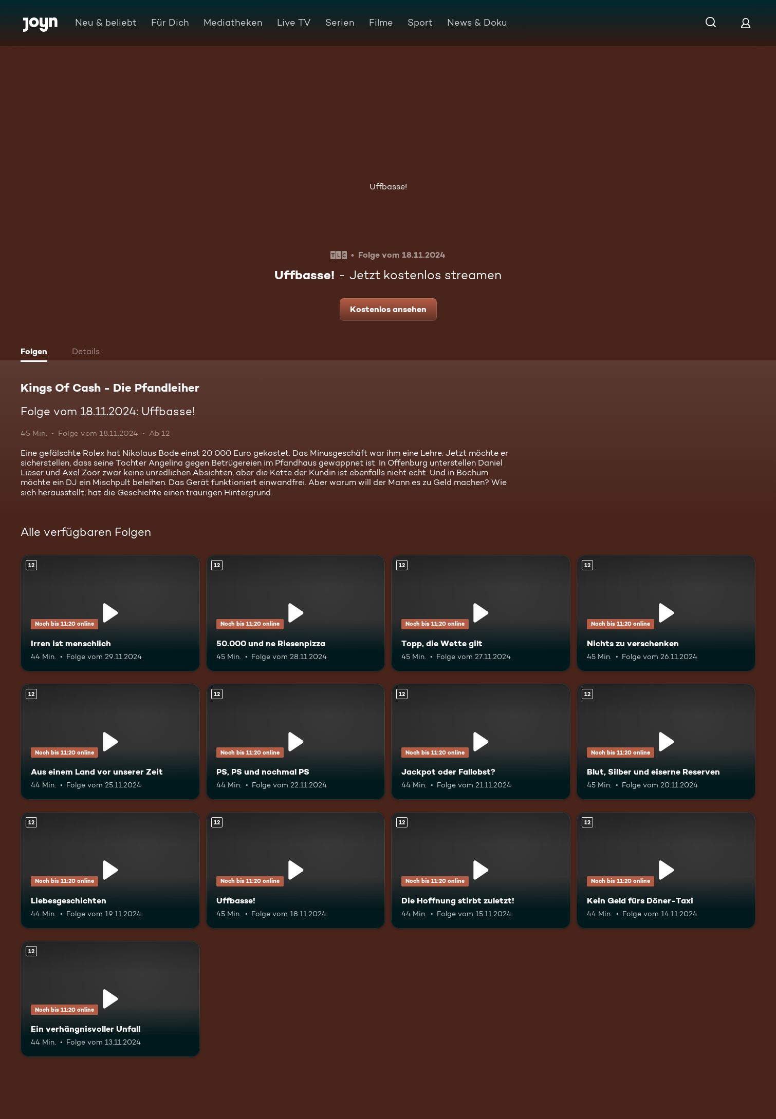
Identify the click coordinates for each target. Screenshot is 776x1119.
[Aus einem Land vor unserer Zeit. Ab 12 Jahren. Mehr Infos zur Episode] (110, 742)
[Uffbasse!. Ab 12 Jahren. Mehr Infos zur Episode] (295, 870)
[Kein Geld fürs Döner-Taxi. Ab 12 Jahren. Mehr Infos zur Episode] (666, 870)
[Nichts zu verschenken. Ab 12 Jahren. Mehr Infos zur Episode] (666, 613)
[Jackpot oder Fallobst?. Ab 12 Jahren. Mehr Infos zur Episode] (480, 742)
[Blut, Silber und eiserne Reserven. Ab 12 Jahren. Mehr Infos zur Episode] (666, 742)
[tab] (36, 352)
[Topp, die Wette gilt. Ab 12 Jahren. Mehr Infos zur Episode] (480, 613)
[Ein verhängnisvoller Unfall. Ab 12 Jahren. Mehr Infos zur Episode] (110, 999)
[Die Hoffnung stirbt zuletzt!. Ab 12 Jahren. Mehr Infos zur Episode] (480, 870)
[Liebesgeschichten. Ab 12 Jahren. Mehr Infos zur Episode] (110, 870)
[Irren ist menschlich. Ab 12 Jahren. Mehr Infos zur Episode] (110, 613)
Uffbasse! (388, 186)
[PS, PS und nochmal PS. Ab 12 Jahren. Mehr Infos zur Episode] (295, 742)
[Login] (745, 23)
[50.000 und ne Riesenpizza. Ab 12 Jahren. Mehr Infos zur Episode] (295, 613)
